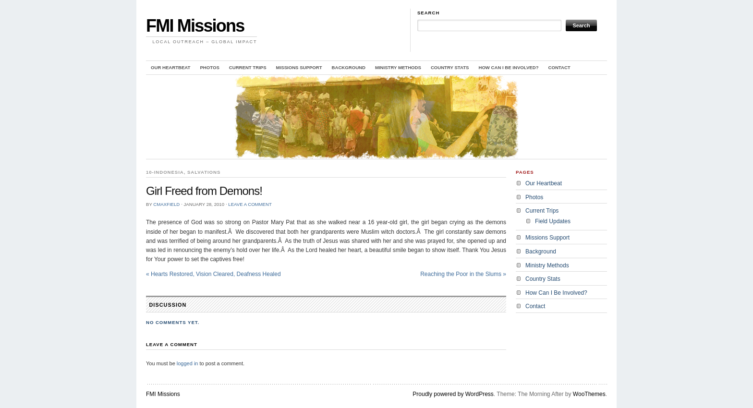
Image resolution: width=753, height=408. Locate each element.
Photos (209, 67)
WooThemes (589, 394)
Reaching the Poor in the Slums (463, 274)
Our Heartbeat (170, 67)
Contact (559, 67)
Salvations (203, 172)
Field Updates (553, 221)
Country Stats (450, 67)
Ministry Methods (398, 67)
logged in (187, 363)
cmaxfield (166, 204)
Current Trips (248, 67)
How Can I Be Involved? (508, 67)
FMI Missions (195, 26)
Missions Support (299, 67)
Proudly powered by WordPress (453, 394)
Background (348, 67)
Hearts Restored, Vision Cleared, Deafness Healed (213, 274)
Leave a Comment (249, 204)
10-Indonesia (165, 172)
